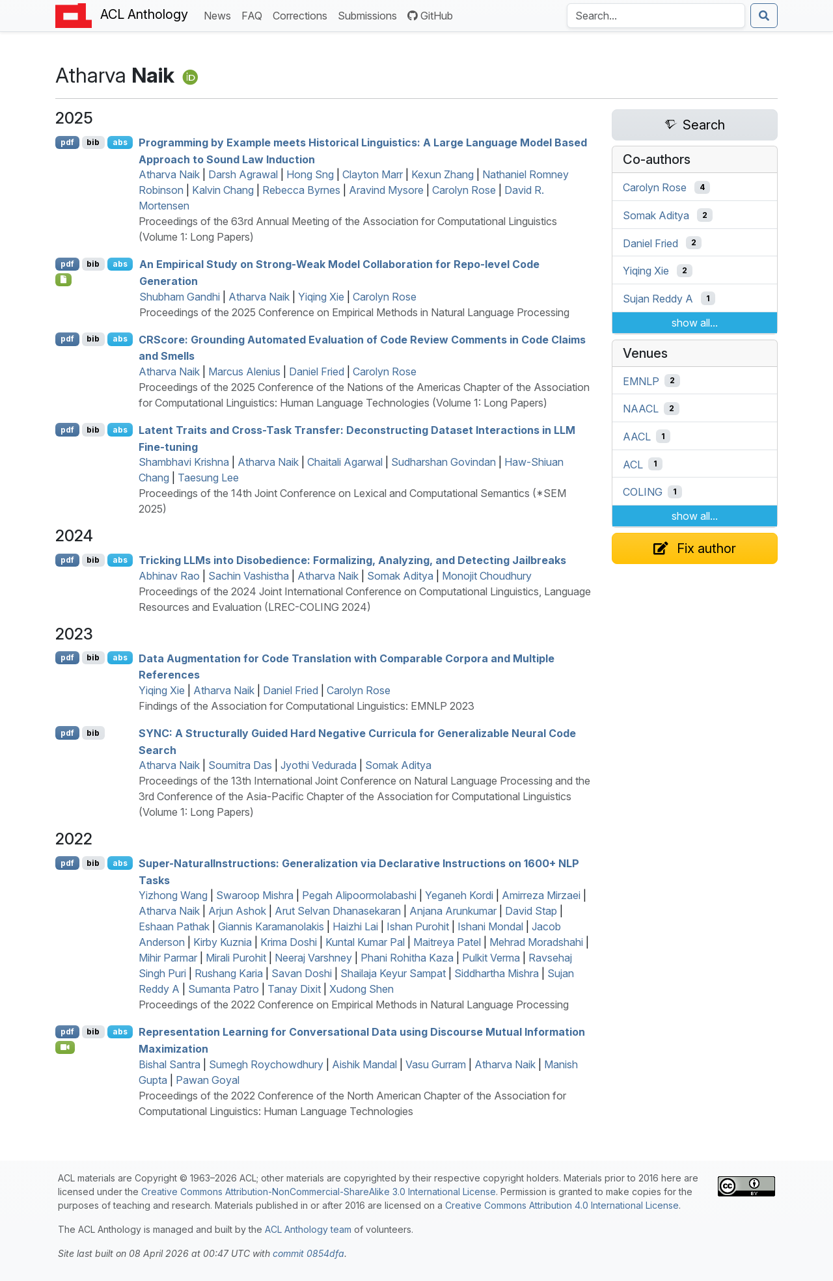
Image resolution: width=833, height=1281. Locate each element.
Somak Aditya (400, 575)
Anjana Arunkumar (453, 910)
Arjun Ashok (237, 910)
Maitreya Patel (447, 942)
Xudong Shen (361, 988)
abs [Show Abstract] (120, 142)
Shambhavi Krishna (184, 461)
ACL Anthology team (308, 1229)
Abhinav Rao (169, 575)
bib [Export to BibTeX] (93, 142)
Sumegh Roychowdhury (266, 1064)
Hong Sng (310, 174)
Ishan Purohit (418, 926)
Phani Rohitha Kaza (407, 957)
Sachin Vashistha (248, 575)
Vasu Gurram (435, 1064)
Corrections (303, 14)
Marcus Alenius (244, 371)
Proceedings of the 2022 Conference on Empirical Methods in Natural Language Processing (354, 1004)
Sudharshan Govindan (443, 461)
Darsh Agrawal (243, 174)
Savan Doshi (301, 973)
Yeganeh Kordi (459, 895)
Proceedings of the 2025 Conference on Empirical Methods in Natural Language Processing (354, 312)
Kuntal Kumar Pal (365, 942)
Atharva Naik (169, 174)
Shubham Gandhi (179, 296)
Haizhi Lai (355, 926)
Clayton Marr (372, 174)
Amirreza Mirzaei (541, 895)
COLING (642, 491)
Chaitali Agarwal (345, 461)
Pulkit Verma (491, 957)
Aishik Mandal (364, 1064)
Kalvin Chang (223, 189)
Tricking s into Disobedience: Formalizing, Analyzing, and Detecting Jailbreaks (352, 560)
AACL (637, 436)
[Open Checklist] (63, 279)
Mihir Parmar (168, 957)
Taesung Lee (208, 477)
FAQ (254, 14)
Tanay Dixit (294, 988)
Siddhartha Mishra (496, 973)
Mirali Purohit (236, 957)
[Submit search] (764, 15)
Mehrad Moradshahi (536, 942)
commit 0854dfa (308, 1253)
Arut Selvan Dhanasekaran (338, 910)
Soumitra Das (240, 765)
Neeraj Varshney (313, 957)
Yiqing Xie (321, 296)
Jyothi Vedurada (318, 765)
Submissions (370, 14)
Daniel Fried (316, 371)
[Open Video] (65, 1047)
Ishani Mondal (490, 926)
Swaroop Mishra (255, 895)
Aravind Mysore (386, 189)
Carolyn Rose (464, 189)
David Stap (531, 910)
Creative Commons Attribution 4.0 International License (562, 1205)
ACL (633, 463)
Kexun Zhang (442, 174)
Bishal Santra (169, 1064)
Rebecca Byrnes (301, 189)
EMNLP (641, 380)
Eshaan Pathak (174, 926)
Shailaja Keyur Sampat (393, 973)
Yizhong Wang (173, 895)
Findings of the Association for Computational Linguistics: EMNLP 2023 (306, 705)
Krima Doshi (288, 942)
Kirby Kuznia (222, 942)
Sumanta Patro (223, 988)
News (220, 14)
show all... (695, 322)
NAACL (641, 408)
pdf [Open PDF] (67, 142)
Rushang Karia (229, 973)
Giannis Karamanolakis (271, 926)
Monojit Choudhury (487, 575)
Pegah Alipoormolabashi (359, 895)
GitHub (430, 15)
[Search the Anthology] (656, 15)
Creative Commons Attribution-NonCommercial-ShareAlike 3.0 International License (318, 1191)
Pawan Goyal (207, 1079)
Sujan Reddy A (658, 298)
